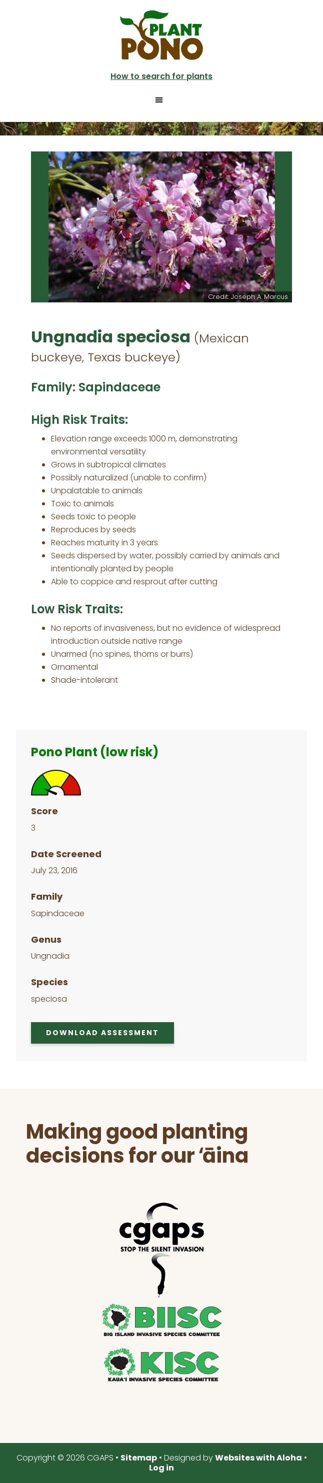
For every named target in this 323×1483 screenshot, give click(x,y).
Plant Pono (161, 35)
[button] (161, 100)
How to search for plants (161, 76)
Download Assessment (102, 1033)
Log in (161, 1468)
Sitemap (138, 1458)
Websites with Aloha (258, 1458)
